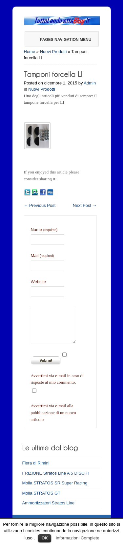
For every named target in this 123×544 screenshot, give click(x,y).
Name (44, 229)
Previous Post (40, 205)
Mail (42, 255)
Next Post (85, 205)
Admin (90, 83)
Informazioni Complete (77, 537)
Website (38, 281)
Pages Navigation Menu (61, 39)
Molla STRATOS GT (41, 493)
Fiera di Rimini (36, 463)
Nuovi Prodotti (53, 51)
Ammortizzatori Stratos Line (48, 502)
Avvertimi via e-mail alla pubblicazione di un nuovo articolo (53, 412)
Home (29, 51)
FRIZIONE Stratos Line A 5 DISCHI (55, 473)
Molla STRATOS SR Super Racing (55, 483)
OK (44, 537)
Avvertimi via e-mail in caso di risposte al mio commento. (57, 379)
